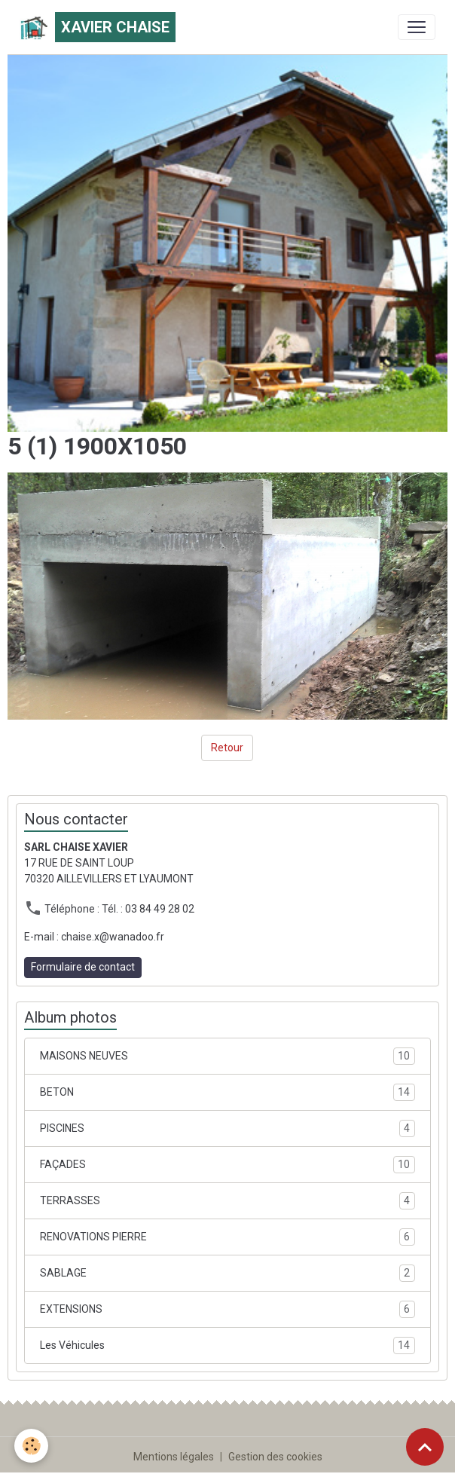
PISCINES (227, 1128)
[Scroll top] (425, 1447)
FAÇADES (227, 1164)
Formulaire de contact (83, 967)
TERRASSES (227, 1200)
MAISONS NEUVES (227, 1056)
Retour (227, 748)
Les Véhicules (227, 1345)
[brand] (98, 27)
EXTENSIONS (227, 1309)
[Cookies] (32, 1446)
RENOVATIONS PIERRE (227, 1237)
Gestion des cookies (275, 1457)
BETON (227, 1092)
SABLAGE (227, 1273)
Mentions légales (173, 1457)
